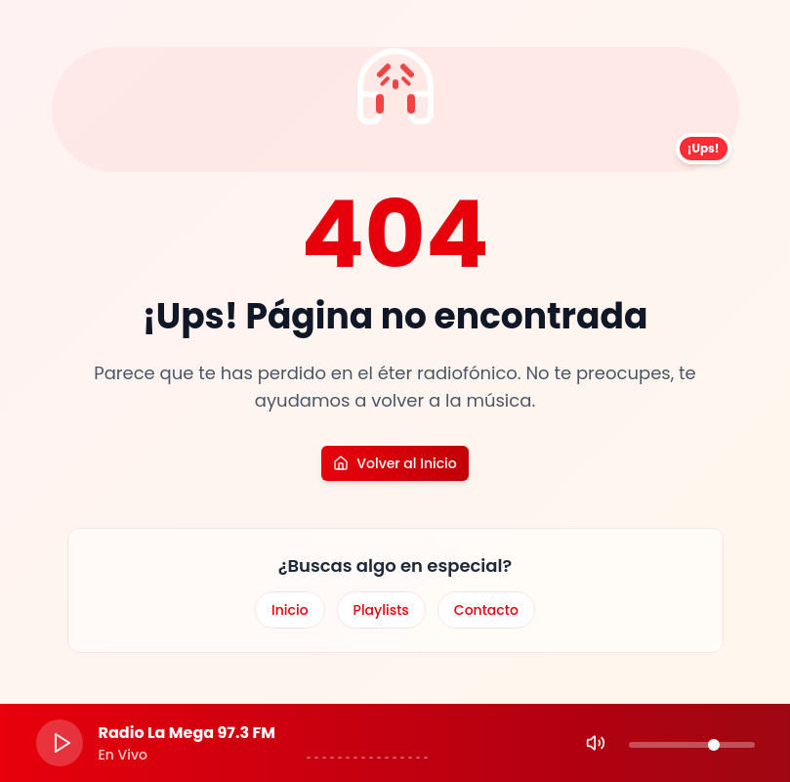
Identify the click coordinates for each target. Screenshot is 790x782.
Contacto (486, 610)
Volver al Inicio (394, 463)
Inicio (290, 610)
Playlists (381, 610)
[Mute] (595, 742)
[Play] (59, 742)
